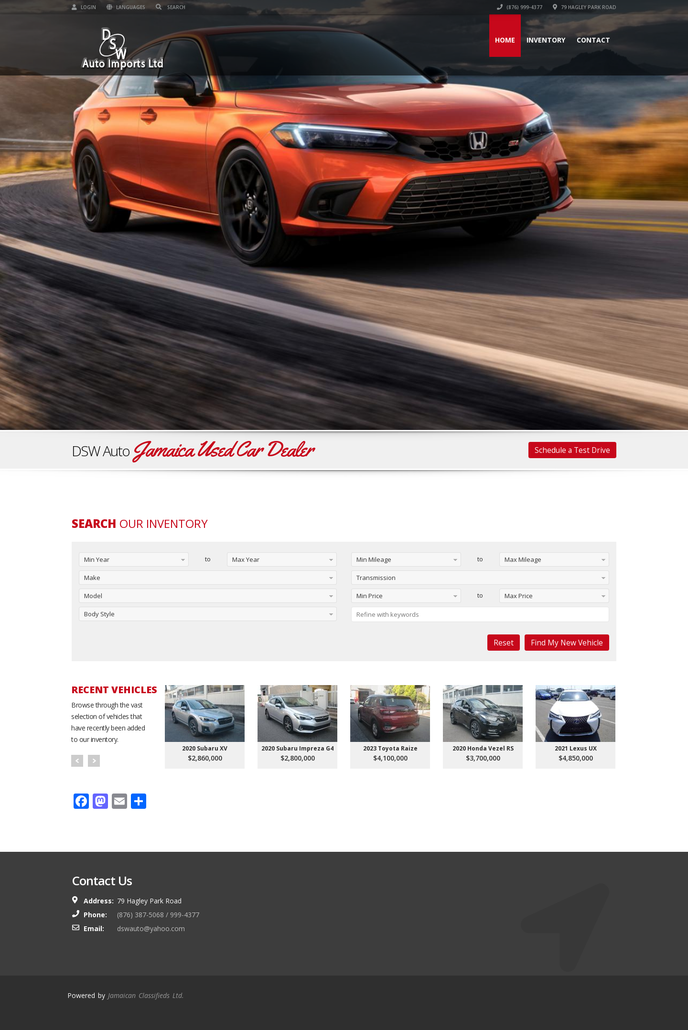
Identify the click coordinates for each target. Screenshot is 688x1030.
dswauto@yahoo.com (151, 928)
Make (92, 577)
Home (505, 39)
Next (94, 761)
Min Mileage (373, 559)
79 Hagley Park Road (584, 7)
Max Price (519, 595)
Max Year (245, 559)
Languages (126, 7)
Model (93, 595)
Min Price (369, 595)
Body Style (99, 614)
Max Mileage (523, 559)
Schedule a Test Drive (572, 450)
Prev (77, 761)
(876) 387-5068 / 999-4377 (158, 914)
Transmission (376, 577)
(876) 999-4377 (519, 7)
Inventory (546, 39)
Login (84, 7)
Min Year (96, 559)
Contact (593, 39)
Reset (504, 642)
